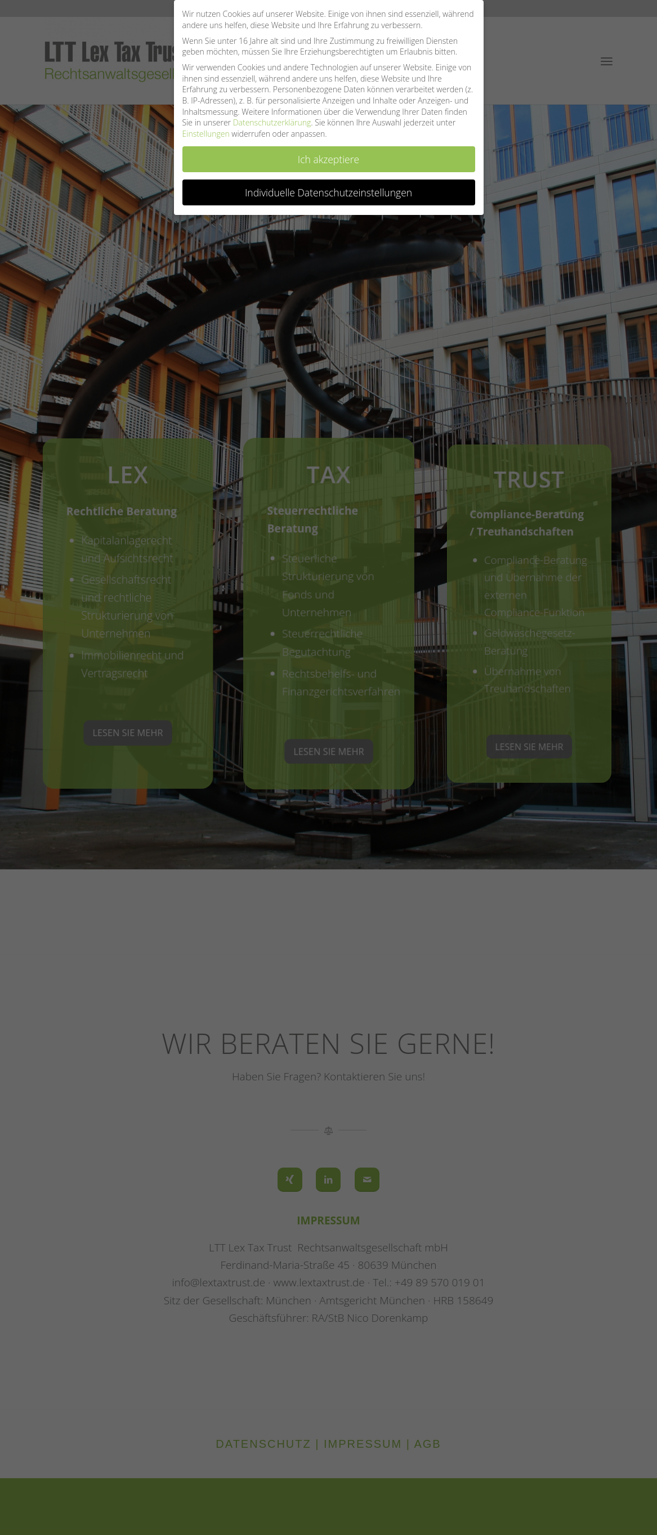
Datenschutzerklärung (272, 122)
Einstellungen (206, 133)
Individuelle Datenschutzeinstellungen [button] (328, 192)
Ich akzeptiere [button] (328, 159)
